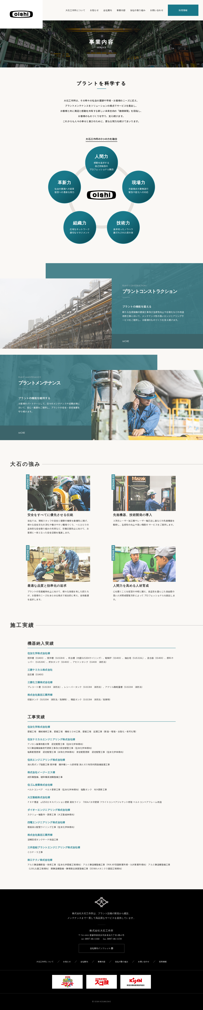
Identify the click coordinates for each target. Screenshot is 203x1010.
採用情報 (183, 10)
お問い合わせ (156, 10)
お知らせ (94, 10)
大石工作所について (75, 10)
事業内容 (121, 10)
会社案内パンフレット (101, 948)
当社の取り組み (138, 10)
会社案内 (107, 10)
